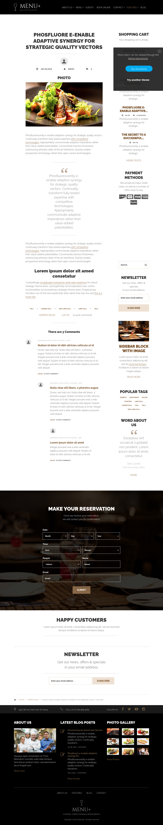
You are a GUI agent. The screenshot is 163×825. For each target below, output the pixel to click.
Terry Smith (133, 463)
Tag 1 (32, 309)
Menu (79, 7)
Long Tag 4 (82, 309)
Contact (118, 7)
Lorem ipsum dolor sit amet (67, 442)
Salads (144, 397)
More (134, 475)
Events (89, 7)
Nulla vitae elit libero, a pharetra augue (74, 387)
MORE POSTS (133, 160)
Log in (65, 315)
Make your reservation (81, 509)
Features (132, 7)
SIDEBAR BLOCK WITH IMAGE (133, 348)
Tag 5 (96, 309)
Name (86, 558)
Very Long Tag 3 (65, 309)
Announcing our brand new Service (85, 730)
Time (46, 544)
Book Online (103, 7)
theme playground (138, 58)
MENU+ (30, 6)
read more (133, 376)
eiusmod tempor (137, 364)
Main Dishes (134, 397)
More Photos (113, 759)
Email (46, 572)
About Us (67, 7)
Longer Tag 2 (46, 309)
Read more (19, 770)
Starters (128, 401)
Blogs (21, 700)
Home (15, 700)
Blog (143, 7)
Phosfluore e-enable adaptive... (134, 109)
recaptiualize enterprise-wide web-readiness (63, 282)
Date (46, 530)
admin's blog (47, 315)
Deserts (123, 397)
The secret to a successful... (134, 136)
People (47, 558)
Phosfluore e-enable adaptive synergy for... (82, 754)
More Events (74, 778)
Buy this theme (139, 68)
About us (62, 793)
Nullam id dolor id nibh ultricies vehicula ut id (66, 345)
